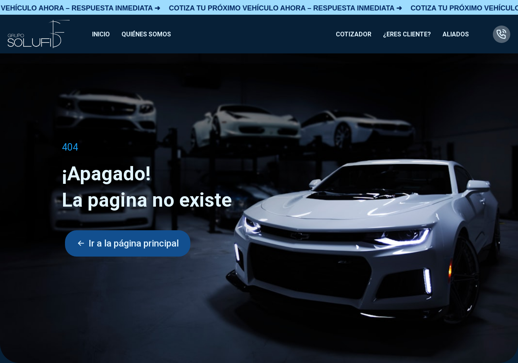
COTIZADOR (353, 34)
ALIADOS (456, 34)
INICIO (101, 34)
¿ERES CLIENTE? (407, 34)
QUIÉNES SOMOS (146, 34)
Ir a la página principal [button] (128, 243)
